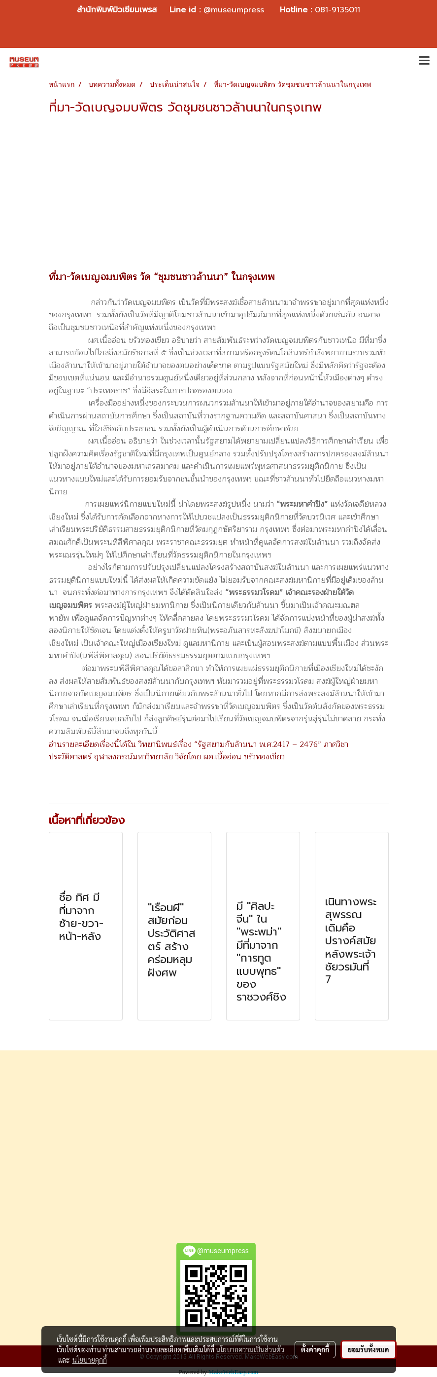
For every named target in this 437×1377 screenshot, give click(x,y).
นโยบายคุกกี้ (89, 1359)
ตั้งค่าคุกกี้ (315, 1349)
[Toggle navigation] (424, 62)
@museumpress (233, 10)
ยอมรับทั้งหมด (368, 1349)
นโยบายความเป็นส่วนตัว (250, 1349)
